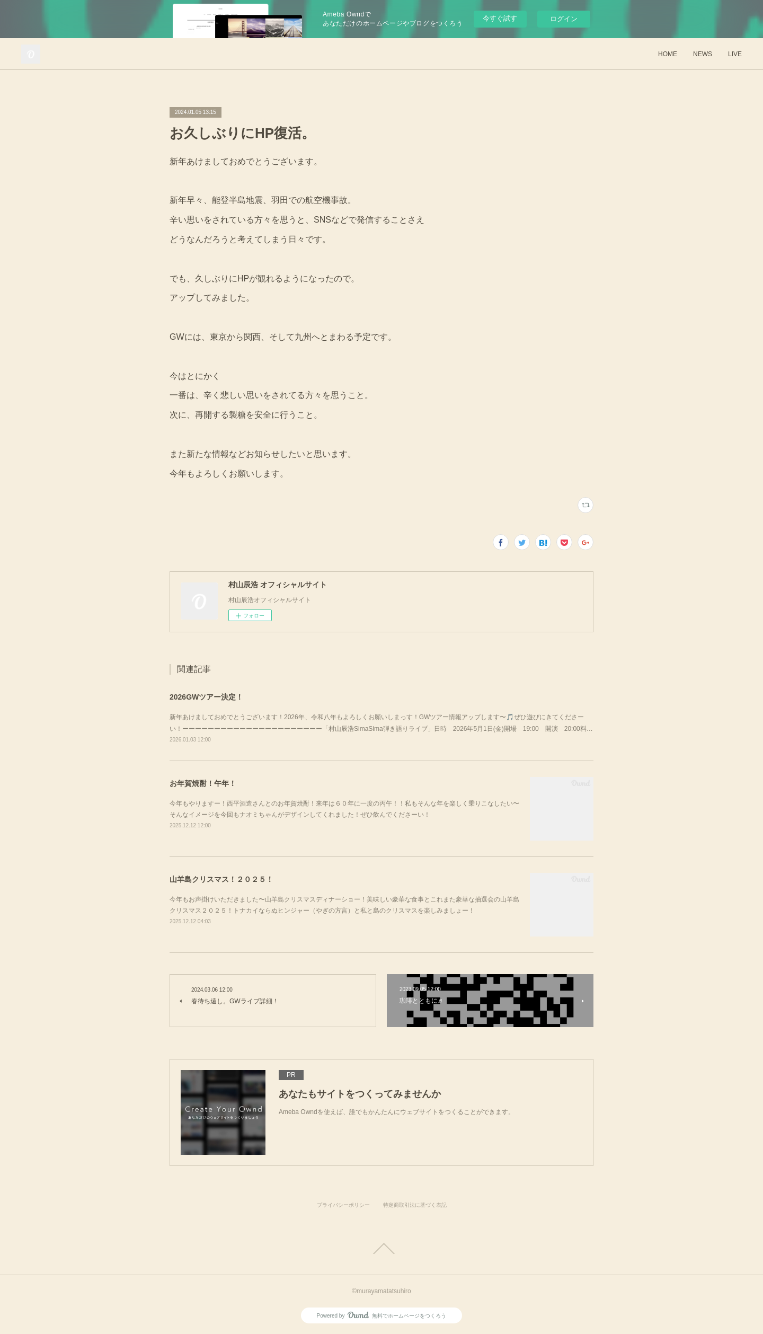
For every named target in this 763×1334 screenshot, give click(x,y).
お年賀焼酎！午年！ (203, 783)
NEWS (702, 54)
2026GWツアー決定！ (206, 697)
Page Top (381, 1249)
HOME (667, 54)
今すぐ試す (500, 18)
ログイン (564, 19)
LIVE (735, 54)
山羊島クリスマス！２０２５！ (221, 879)
